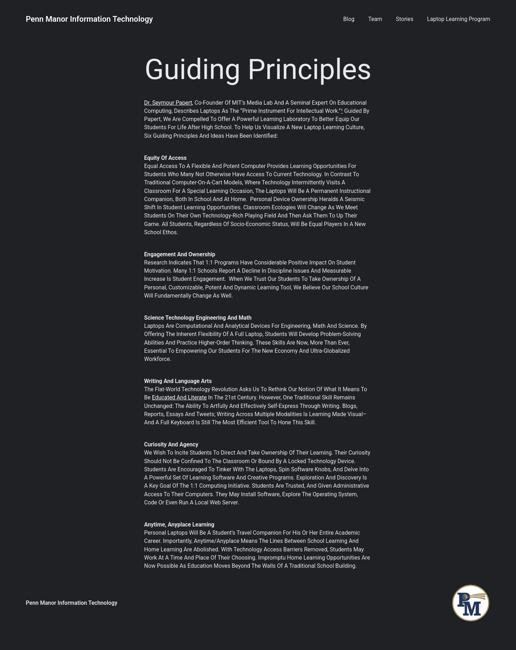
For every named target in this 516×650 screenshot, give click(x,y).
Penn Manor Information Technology (89, 19)
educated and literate (179, 397)
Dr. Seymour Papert (168, 102)
